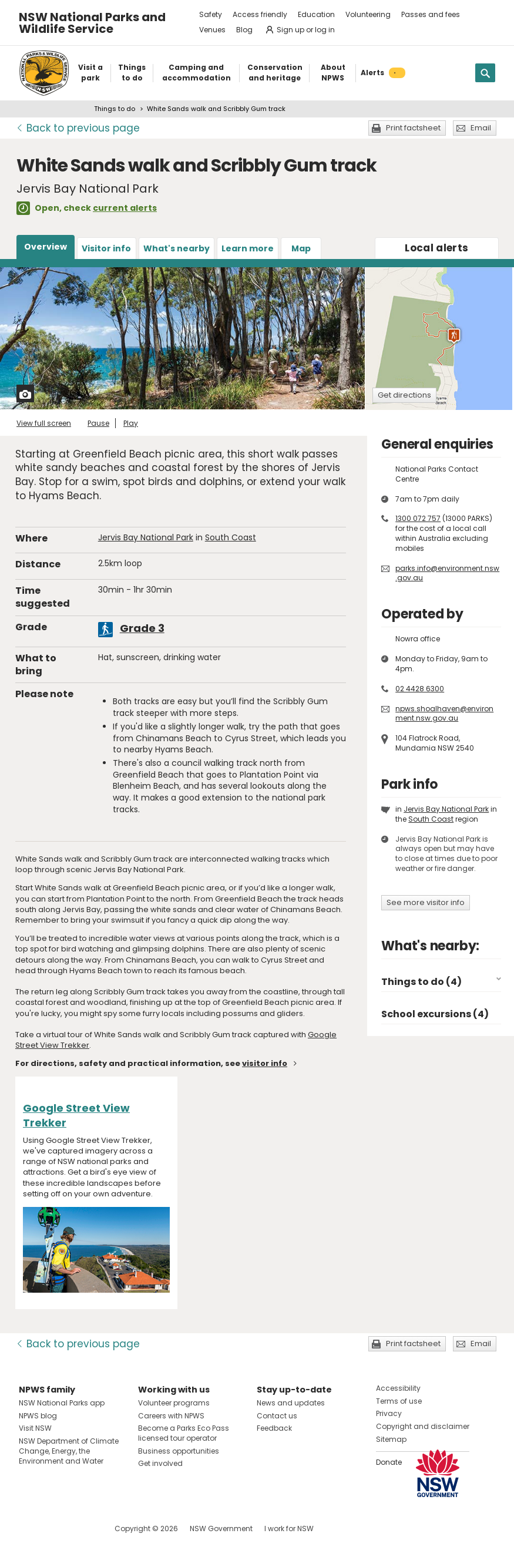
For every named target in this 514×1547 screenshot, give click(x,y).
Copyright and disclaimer (422, 1426)
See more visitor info (426, 902)
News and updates (291, 1403)
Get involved (160, 1463)
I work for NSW (289, 1528)
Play (130, 423)
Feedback (274, 1428)
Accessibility (398, 1388)
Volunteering (368, 14)
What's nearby (176, 248)
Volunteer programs (174, 1403)
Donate (389, 1462)
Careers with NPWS (171, 1416)
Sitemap (391, 1439)
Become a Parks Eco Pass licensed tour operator (183, 1433)
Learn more (247, 248)
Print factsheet (413, 127)
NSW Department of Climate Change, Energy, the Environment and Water (69, 1451)
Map (301, 248)
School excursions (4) (435, 1014)
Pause (98, 423)
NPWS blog (38, 1416)
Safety (210, 14)
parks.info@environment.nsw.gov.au (447, 573)
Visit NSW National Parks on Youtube (80, 1528)
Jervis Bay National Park (145, 537)
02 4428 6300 (419, 689)
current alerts (125, 208)
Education (316, 14)
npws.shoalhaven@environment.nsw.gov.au (444, 714)
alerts (436, 248)
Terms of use (399, 1401)
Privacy (389, 1413)
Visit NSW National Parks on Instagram (55, 1528)
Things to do (114, 108)
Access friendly (260, 14)
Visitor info (106, 248)
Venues (212, 30)
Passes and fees (430, 14)
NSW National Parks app (62, 1403)
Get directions (404, 395)
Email (481, 127)
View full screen (43, 423)
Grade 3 (142, 628)
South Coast (230, 537)
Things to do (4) (421, 981)
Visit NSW (35, 1428)
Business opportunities (178, 1451)
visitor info (264, 1063)
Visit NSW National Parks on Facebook (30, 1528)
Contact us (277, 1416)
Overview (45, 247)
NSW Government (221, 1528)
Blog (244, 30)
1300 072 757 (418, 518)
